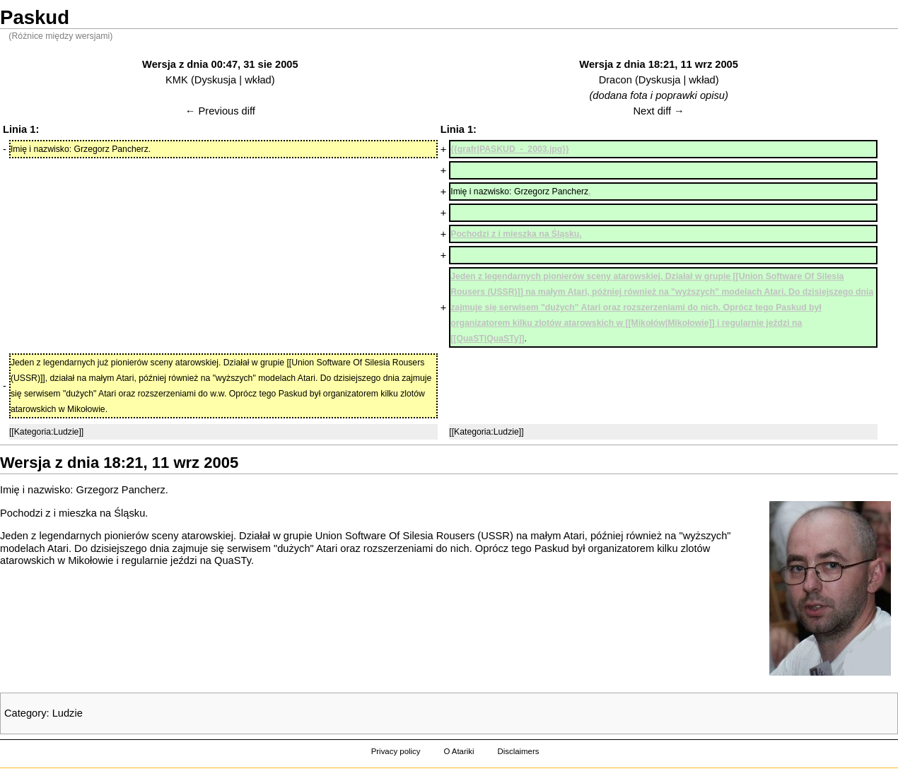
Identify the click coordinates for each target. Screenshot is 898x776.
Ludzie (67, 713)
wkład (258, 80)
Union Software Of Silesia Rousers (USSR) (414, 535)
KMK (176, 80)
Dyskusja (215, 80)
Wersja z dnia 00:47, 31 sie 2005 (220, 64)
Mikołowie (90, 560)
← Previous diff (220, 111)
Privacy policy (396, 751)
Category (25, 713)
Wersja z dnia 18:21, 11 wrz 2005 (658, 64)
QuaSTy (232, 560)
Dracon (615, 80)
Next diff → (659, 111)
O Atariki (458, 751)
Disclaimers (518, 751)
